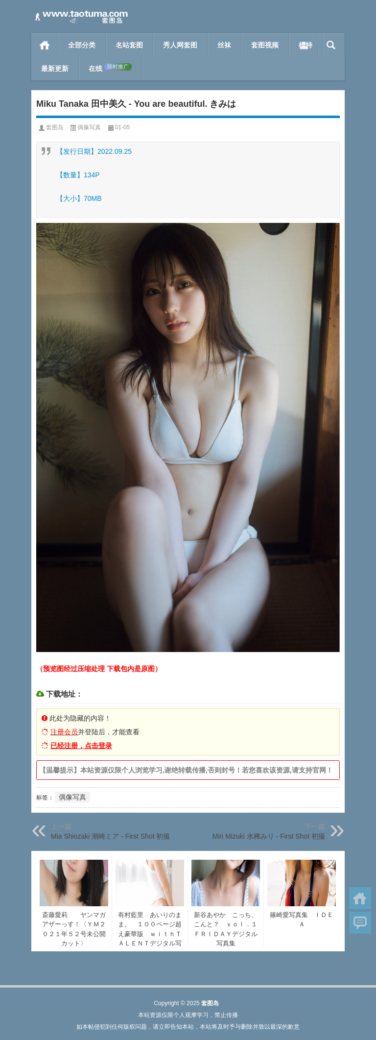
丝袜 (224, 45)
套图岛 (55, 127)
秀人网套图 (180, 45)
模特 (305, 45)
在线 (110, 68)
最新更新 (55, 69)
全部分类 (81, 45)
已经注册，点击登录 (81, 746)
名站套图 (129, 45)
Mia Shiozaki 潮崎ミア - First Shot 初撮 (110, 836)
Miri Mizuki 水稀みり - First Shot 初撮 (268, 836)
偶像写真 (89, 127)
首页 (44, 45)
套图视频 (265, 45)
